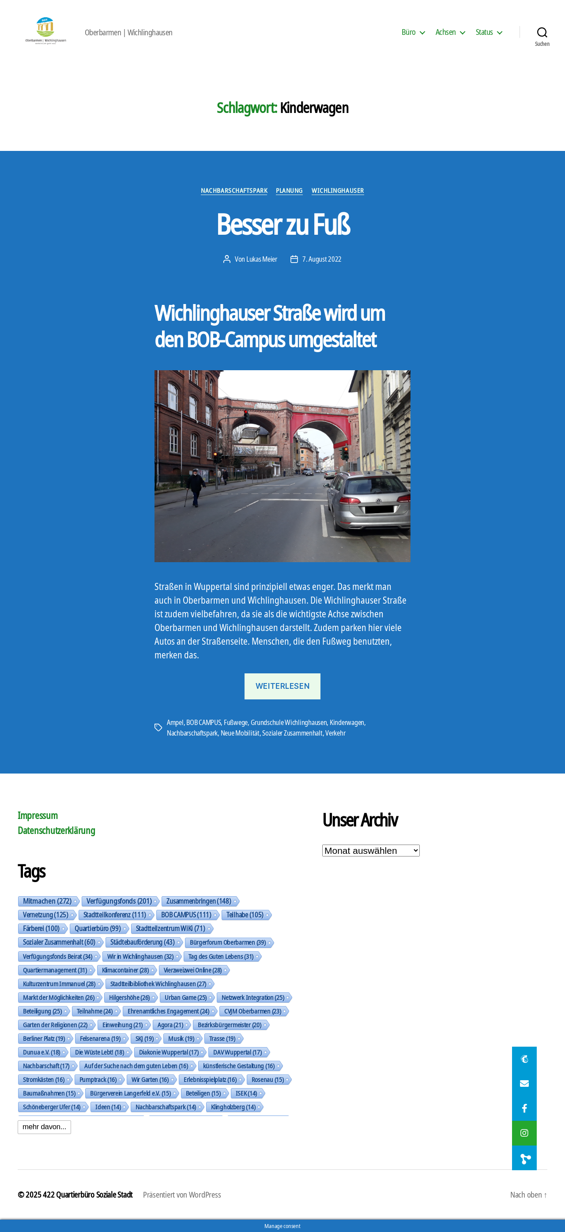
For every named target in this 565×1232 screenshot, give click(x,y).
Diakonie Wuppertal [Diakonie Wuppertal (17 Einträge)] (169, 1052)
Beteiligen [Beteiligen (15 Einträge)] (203, 1093)
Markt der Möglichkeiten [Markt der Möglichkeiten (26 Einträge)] (58, 997)
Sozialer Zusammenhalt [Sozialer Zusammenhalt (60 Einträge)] (59, 942)
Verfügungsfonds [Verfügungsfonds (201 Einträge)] (119, 901)
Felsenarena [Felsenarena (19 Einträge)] (100, 1038)
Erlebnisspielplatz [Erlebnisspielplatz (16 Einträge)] (210, 1079)
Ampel (175, 722)
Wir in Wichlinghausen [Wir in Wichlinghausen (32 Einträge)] (140, 956)
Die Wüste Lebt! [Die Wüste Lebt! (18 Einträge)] (99, 1052)
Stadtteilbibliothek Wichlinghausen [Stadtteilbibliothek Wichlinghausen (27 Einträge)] (158, 983)
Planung (289, 190)
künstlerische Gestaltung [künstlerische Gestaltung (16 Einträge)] (239, 1065)
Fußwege (236, 722)
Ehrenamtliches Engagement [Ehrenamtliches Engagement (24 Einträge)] (168, 1011)
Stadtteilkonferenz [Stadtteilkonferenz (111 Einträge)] (115, 915)
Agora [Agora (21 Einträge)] (170, 1024)
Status (484, 32)
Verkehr (335, 733)
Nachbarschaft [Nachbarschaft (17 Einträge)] (46, 1065)
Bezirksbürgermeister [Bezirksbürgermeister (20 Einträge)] (229, 1024)
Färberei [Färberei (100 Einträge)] (41, 928)
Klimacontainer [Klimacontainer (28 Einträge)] (125, 969)
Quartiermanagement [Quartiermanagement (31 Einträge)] (55, 969)
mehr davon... (44, 1127)
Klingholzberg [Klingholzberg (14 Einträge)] (233, 1106)
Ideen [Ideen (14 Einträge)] (108, 1106)
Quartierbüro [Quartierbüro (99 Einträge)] (98, 928)
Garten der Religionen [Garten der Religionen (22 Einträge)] (55, 1024)
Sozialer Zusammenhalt (292, 733)
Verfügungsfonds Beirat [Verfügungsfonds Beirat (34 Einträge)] (57, 956)
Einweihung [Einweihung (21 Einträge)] (122, 1024)
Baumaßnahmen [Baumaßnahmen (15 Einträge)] (49, 1093)
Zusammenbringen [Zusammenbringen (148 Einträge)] (198, 901)
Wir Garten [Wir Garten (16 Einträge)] (150, 1079)
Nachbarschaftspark (234, 190)
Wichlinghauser (338, 190)
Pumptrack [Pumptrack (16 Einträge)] (98, 1079)
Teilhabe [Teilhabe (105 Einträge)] (245, 915)
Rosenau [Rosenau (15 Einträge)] (268, 1079)
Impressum (38, 815)
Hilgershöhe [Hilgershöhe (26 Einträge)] (129, 997)
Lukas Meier (261, 259)
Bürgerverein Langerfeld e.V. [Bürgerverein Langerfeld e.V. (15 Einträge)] (130, 1093)
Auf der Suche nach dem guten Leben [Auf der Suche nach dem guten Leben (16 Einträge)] (136, 1065)
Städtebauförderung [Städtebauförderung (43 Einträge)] (142, 942)
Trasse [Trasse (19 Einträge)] (222, 1038)
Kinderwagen (347, 722)
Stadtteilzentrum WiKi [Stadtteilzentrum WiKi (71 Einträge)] (170, 928)
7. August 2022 (322, 259)
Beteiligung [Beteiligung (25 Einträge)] (42, 1011)
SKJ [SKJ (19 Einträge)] (145, 1038)
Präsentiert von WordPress (182, 1194)
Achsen (446, 32)
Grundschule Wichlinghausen (289, 722)
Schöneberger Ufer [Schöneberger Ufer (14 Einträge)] (51, 1106)
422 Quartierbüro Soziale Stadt (87, 1194)
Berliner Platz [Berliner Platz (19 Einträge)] (44, 1038)
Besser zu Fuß (282, 224)
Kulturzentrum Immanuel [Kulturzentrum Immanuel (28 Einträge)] (59, 983)
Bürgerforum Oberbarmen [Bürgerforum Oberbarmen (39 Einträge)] (228, 942)
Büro (409, 32)
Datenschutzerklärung (56, 830)
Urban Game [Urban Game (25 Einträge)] (186, 997)
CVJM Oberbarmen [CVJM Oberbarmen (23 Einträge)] (252, 1011)
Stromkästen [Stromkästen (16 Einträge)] (43, 1079)
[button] (524, 1158)
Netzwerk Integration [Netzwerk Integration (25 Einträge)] (253, 997)
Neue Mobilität (240, 733)
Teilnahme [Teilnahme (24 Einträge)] (95, 1011)
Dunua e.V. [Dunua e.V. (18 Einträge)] (41, 1052)
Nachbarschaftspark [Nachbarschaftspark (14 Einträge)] (166, 1106)
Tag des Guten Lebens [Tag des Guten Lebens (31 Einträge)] (220, 956)
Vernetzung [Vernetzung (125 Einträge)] (45, 915)
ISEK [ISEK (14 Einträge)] (246, 1093)
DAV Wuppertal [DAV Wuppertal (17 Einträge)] (237, 1052)
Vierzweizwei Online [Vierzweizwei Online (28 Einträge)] (193, 969)
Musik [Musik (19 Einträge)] (181, 1038)
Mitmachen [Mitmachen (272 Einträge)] (47, 901)
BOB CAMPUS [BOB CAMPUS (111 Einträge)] (186, 915)
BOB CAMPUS (203, 722)
